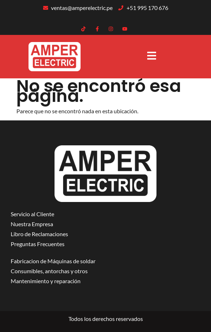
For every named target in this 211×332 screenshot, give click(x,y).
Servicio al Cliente (32, 214)
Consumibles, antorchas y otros (49, 271)
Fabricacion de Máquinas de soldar (53, 261)
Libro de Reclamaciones (39, 233)
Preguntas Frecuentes (38, 243)
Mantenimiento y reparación (46, 280)
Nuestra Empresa (32, 224)
